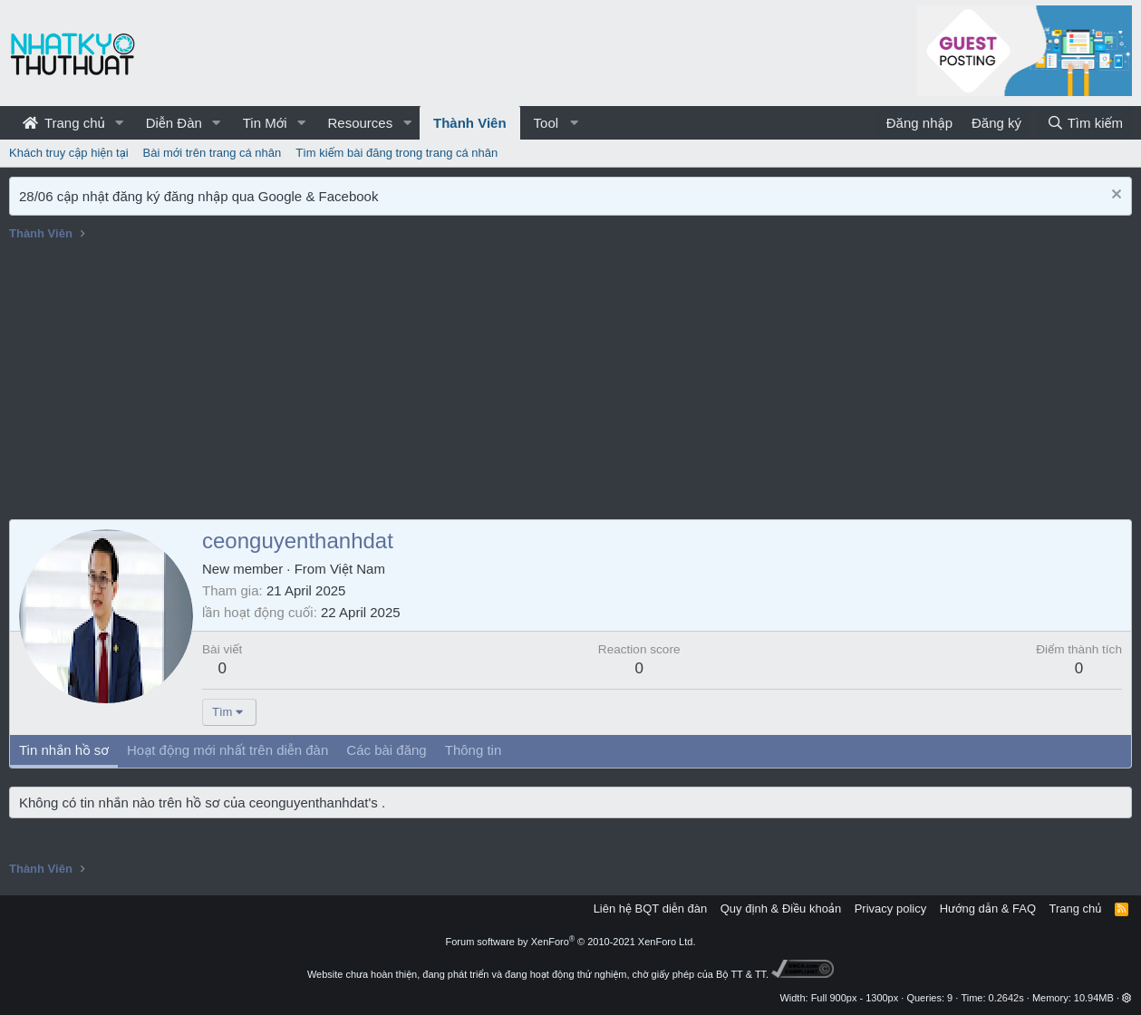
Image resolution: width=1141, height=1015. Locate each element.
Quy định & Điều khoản (780, 908)
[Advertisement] (571, 383)
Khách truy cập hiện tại (69, 153)
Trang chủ (64, 122)
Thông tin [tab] (473, 750)
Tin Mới (265, 122)
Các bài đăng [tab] (386, 750)
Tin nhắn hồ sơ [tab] (64, 750)
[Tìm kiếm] (1085, 123)
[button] (119, 123)
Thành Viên (470, 122)
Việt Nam (357, 568)
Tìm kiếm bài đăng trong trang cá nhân (396, 153)
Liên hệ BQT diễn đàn (651, 908)
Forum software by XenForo (571, 941)
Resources (359, 122)
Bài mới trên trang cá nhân (212, 153)
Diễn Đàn (174, 122)
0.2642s (1006, 997)
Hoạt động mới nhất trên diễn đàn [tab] (227, 750)
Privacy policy (890, 908)
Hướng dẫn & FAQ (988, 908)
